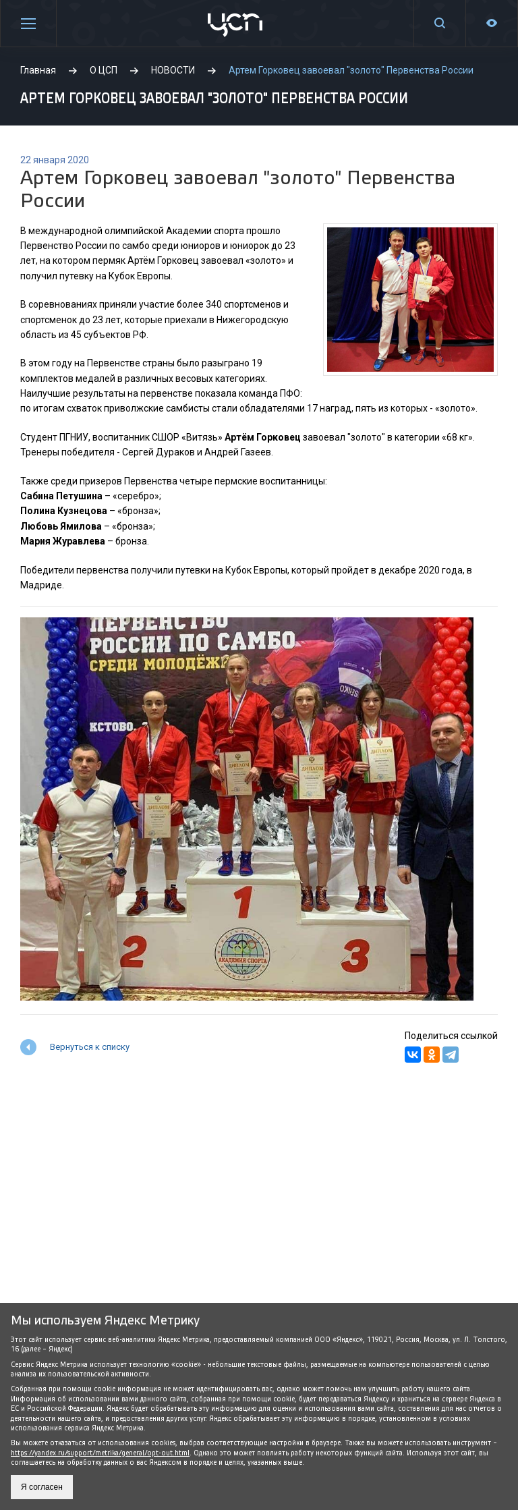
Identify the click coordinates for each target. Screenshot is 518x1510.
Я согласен (42, 1487)
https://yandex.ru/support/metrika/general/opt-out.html (100, 1453)
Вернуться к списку (90, 1047)
